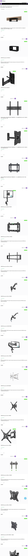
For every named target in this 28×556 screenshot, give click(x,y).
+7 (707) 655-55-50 (23, 2)
